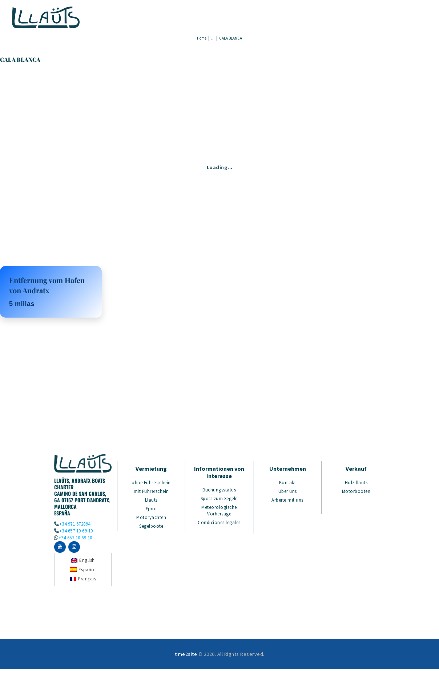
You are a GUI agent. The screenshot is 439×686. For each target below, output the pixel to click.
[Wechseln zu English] (82, 561)
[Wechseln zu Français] (83, 580)
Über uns (287, 491)
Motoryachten (151, 517)
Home (201, 38)
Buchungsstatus (219, 490)
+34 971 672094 (74, 524)
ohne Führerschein (151, 482)
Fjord (151, 509)
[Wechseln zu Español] (83, 570)
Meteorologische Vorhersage (219, 510)
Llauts (151, 500)
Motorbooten (356, 491)
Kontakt (287, 482)
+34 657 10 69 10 (76, 531)
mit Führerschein (151, 491)
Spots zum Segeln (219, 498)
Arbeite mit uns (287, 500)
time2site (186, 655)
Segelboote (151, 526)
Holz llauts (356, 482)
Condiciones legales (219, 522)
